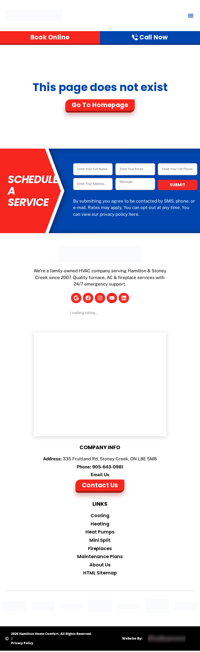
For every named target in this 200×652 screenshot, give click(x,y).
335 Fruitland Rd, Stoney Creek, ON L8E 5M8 (110, 459)
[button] (190, 15)
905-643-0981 (107, 467)
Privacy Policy (22, 644)
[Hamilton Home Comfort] (100, 384)
